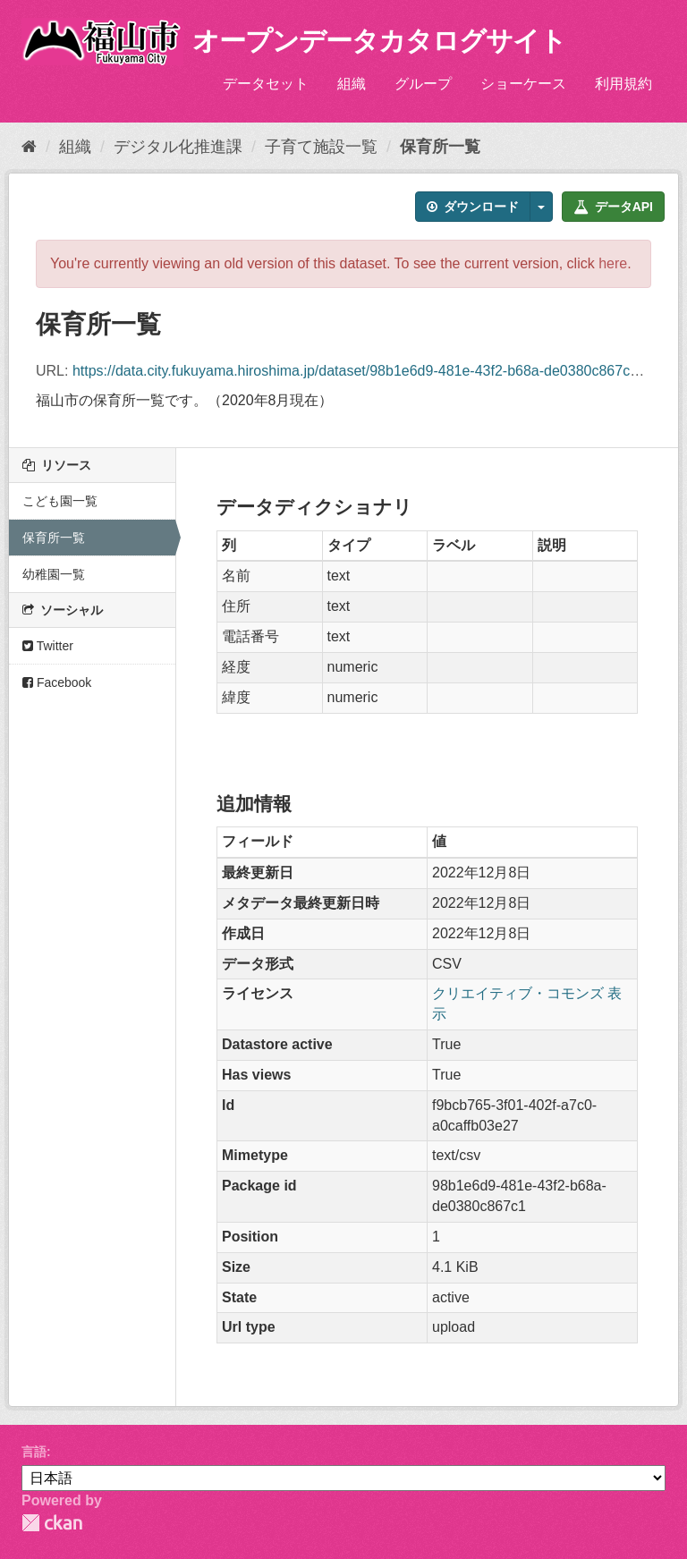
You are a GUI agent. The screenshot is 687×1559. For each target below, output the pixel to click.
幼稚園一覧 (53, 574)
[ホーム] (29, 147)
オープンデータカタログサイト (379, 40)
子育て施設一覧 (321, 147)
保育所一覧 (440, 147)
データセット (266, 83)
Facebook (56, 682)
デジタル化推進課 (178, 147)
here (612, 263)
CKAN (51, 1522)
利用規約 (623, 83)
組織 (351, 83)
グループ (423, 83)
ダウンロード (473, 206)
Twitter (47, 646)
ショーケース (523, 83)
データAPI (613, 206)
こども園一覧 (60, 501)
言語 (34, 1452)
